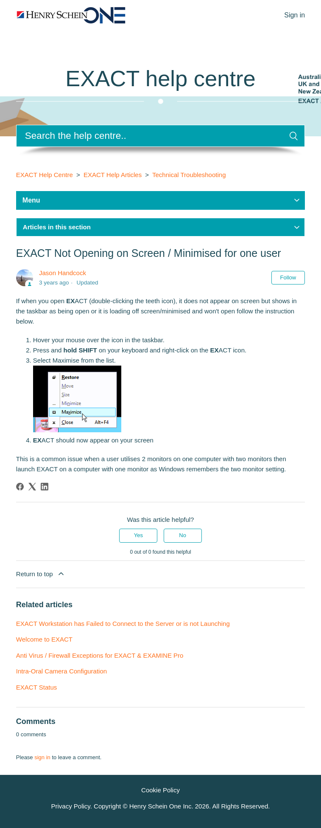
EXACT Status (36, 687)
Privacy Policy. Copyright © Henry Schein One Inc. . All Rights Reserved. (160, 806)
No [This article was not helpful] (182, 535)
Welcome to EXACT (44, 639)
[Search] (160, 135)
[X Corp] (32, 486)
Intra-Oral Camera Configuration (61, 671)
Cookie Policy (160, 790)
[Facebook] (20, 486)
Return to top (40, 573)
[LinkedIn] (44, 486)
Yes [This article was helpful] (138, 535)
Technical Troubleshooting (189, 174)
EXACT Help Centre (44, 174)
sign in (42, 757)
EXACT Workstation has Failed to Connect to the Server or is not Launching (123, 623)
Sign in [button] (294, 15)
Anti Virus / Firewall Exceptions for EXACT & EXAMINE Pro (100, 655)
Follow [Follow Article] (288, 277)
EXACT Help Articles (113, 174)
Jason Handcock (62, 272)
